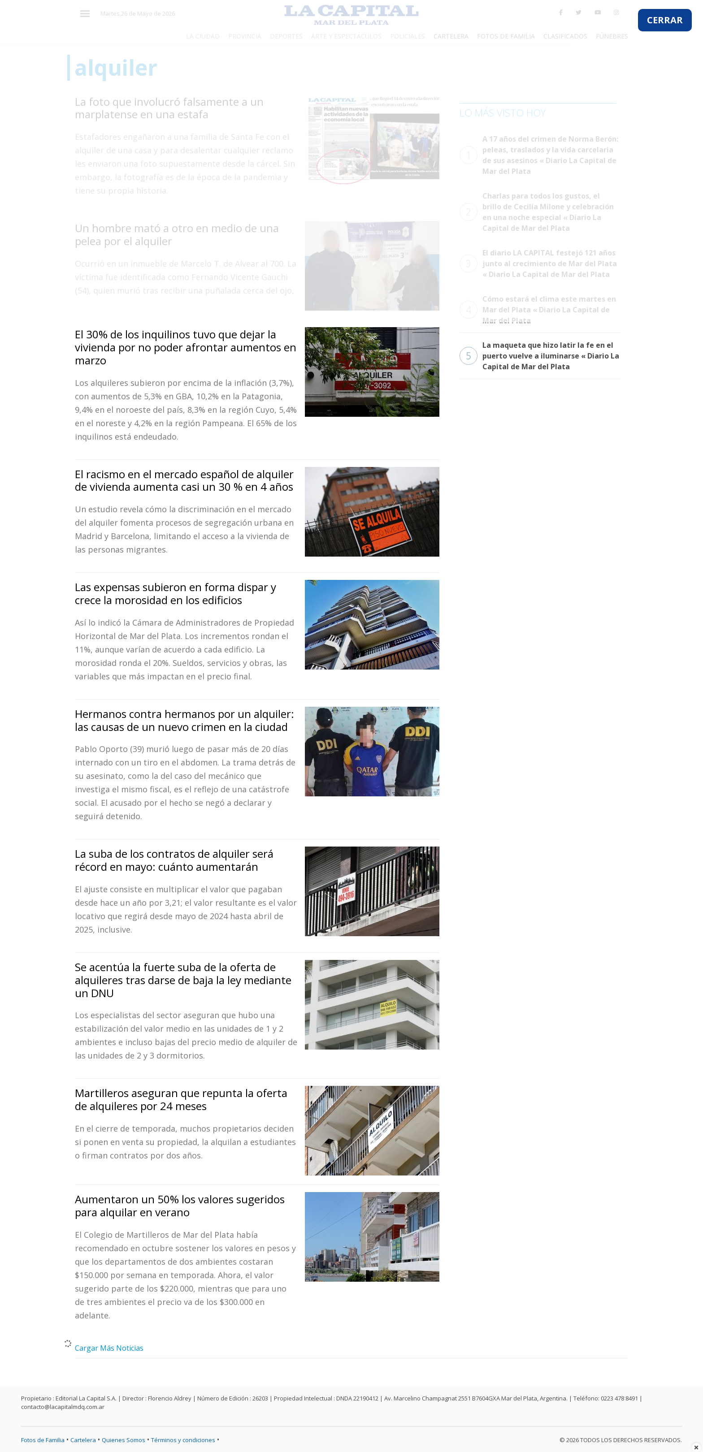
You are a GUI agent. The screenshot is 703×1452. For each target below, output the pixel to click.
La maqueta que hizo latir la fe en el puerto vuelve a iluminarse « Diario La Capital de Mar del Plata (539, 356)
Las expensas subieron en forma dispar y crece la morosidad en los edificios (175, 593)
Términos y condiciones (183, 1440)
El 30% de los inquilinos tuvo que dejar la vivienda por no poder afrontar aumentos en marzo (185, 347)
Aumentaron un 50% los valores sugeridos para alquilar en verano (180, 1205)
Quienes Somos (123, 1440)
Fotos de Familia (43, 1440)
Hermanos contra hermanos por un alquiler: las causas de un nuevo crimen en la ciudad (184, 720)
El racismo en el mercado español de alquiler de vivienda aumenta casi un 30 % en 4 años (184, 480)
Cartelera (83, 1440)
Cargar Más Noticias (109, 1348)
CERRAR (665, 20)
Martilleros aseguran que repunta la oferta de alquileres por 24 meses (181, 1099)
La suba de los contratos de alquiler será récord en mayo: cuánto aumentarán (174, 860)
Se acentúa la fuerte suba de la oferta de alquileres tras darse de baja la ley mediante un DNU (183, 979)
